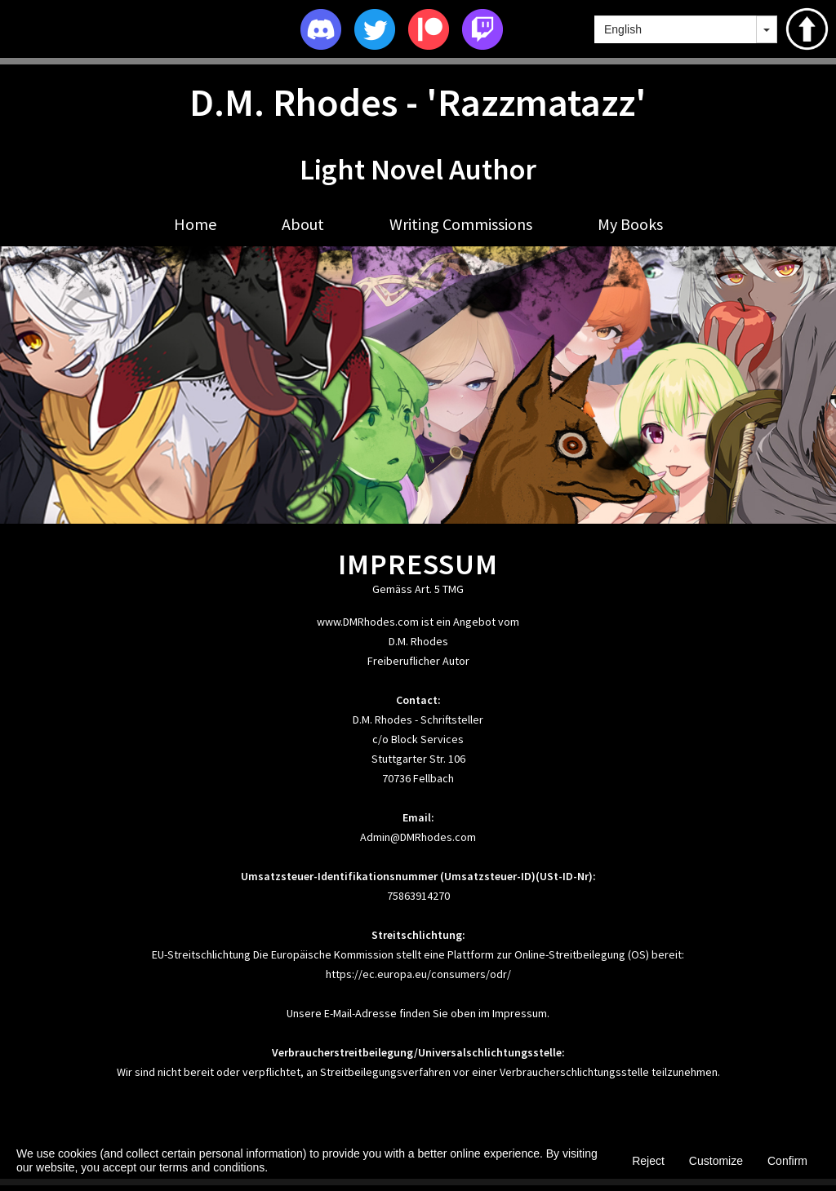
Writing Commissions (460, 224)
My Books (630, 224)
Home (195, 224)
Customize (716, 1160)
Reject (648, 1160)
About (303, 224)
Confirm (787, 1160)
